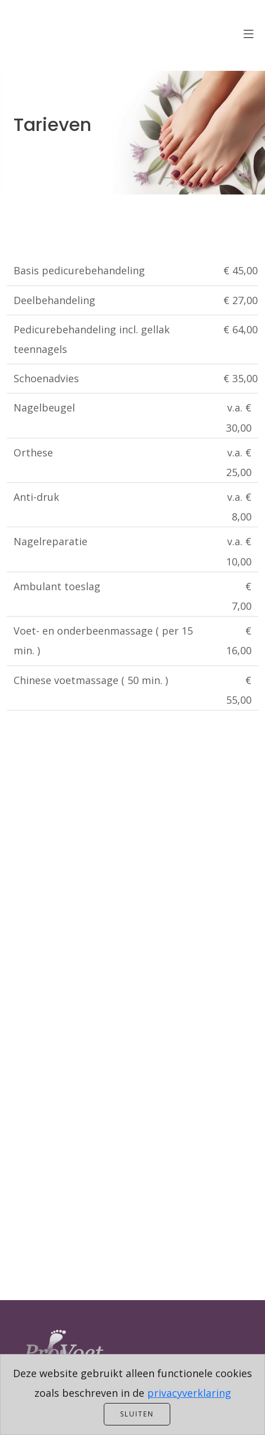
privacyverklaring (189, 1393)
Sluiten (137, 1414)
